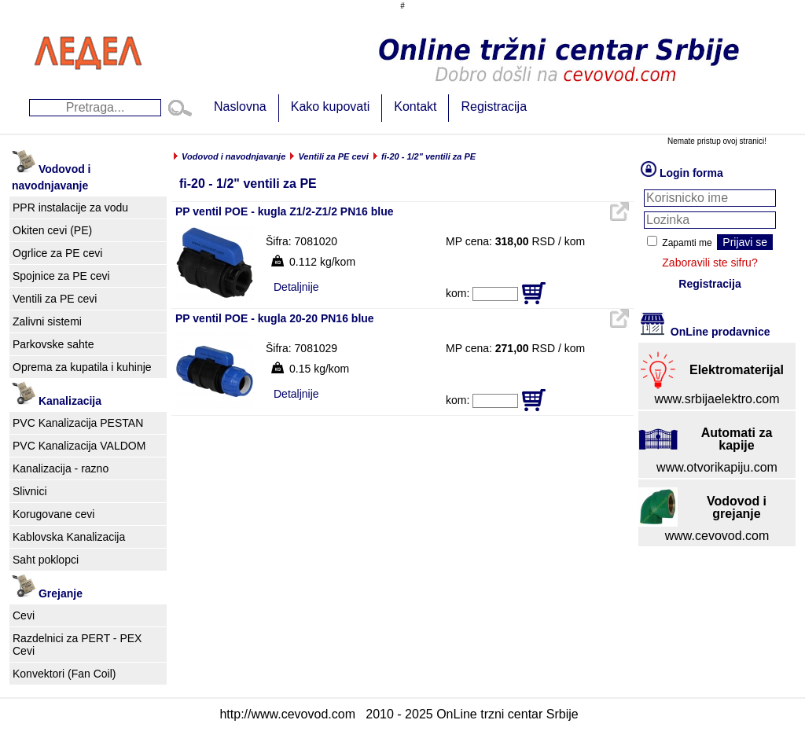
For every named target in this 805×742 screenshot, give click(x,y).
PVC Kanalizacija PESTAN (78, 423)
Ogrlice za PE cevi (57, 253)
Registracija (494, 106)
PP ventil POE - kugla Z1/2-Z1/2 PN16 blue (284, 211)
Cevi (24, 615)
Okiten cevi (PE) (52, 230)
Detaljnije (296, 287)
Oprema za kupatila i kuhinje (82, 367)
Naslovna (240, 106)
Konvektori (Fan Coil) (64, 673)
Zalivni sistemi (47, 321)
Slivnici (30, 491)
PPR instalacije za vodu (70, 207)
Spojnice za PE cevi (61, 276)
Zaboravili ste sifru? (709, 262)
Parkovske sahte (53, 344)
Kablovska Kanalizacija (69, 537)
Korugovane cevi (53, 514)
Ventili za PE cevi (55, 298)
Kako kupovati (330, 106)
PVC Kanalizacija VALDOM (79, 445)
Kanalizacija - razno (60, 468)
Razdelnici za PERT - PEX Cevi (77, 644)
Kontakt (415, 106)
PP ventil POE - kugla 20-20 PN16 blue (274, 318)
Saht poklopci (46, 559)
